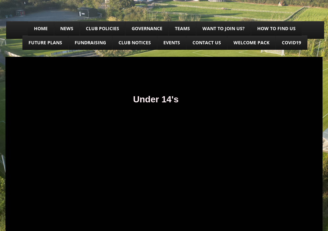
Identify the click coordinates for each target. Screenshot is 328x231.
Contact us (207, 42)
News (66, 28)
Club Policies (102, 28)
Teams (182, 28)
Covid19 (291, 42)
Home (41, 28)
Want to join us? (223, 28)
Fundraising (90, 42)
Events (171, 42)
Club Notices (135, 42)
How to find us (276, 28)
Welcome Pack (251, 42)
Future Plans (45, 42)
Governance (147, 28)
